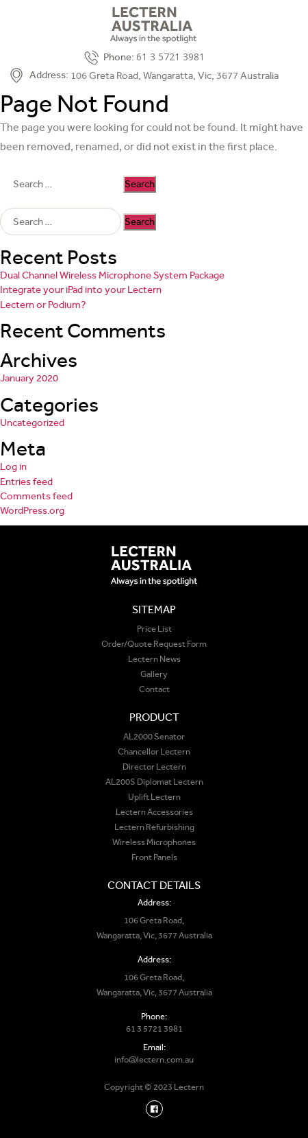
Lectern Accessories (154, 812)
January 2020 (29, 378)
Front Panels (154, 857)
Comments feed (36, 496)
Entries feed (26, 481)
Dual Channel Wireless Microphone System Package (112, 275)
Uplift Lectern (154, 797)
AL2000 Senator (154, 736)
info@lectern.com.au (154, 1059)
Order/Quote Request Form (154, 644)
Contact (154, 689)
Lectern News (154, 659)
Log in (13, 466)
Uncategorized (32, 422)
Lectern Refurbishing (154, 827)
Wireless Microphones (154, 842)
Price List (154, 629)
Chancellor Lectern (154, 751)
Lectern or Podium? (43, 304)
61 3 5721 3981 (170, 56)
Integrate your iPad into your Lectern (81, 289)
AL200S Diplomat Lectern (154, 782)
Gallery (154, 674)
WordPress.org (32, 510)
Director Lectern (154, 766)
